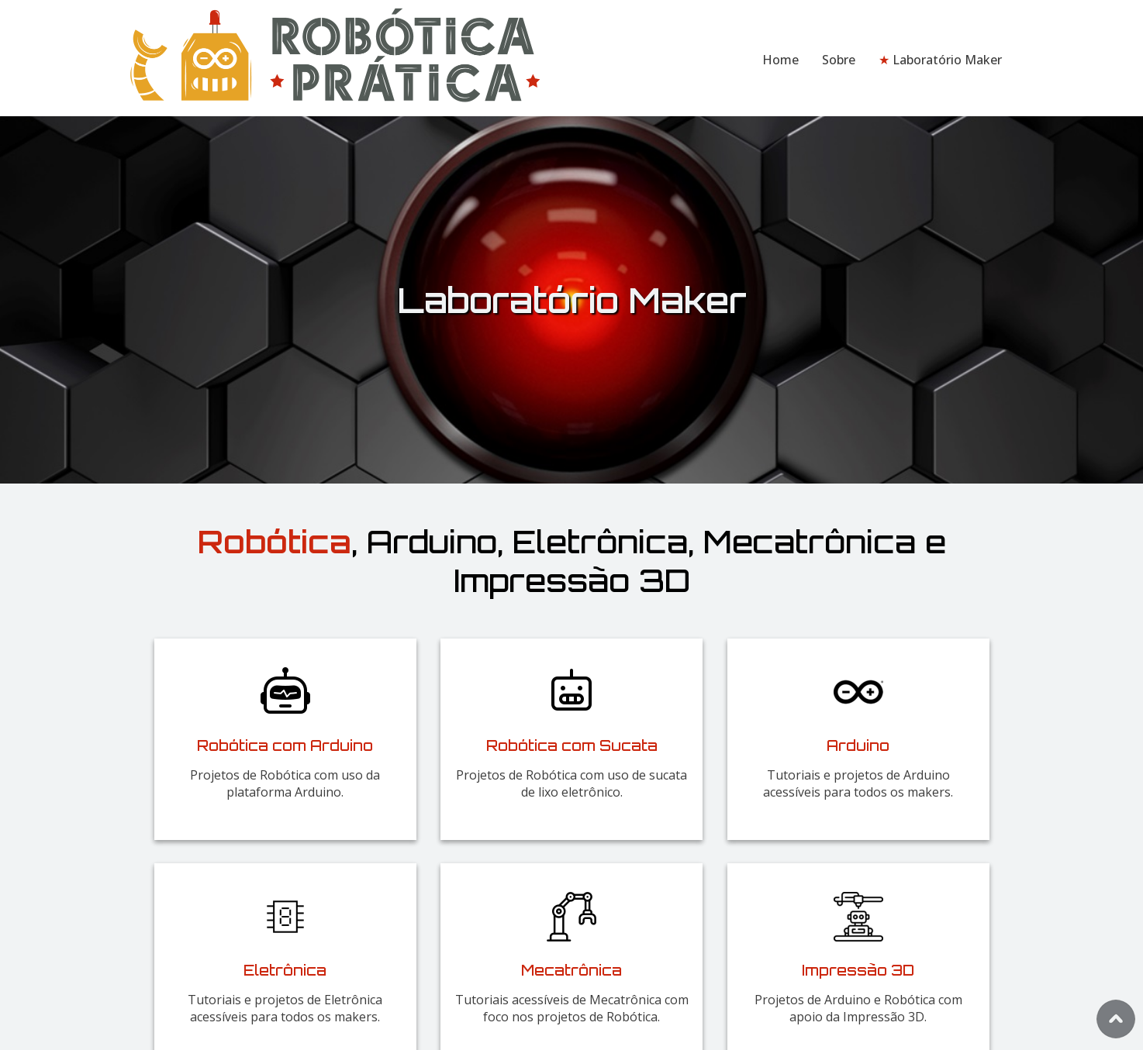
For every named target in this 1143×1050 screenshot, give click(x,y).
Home (780, 59)
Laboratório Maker (940, 59)
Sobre (838, 59)
